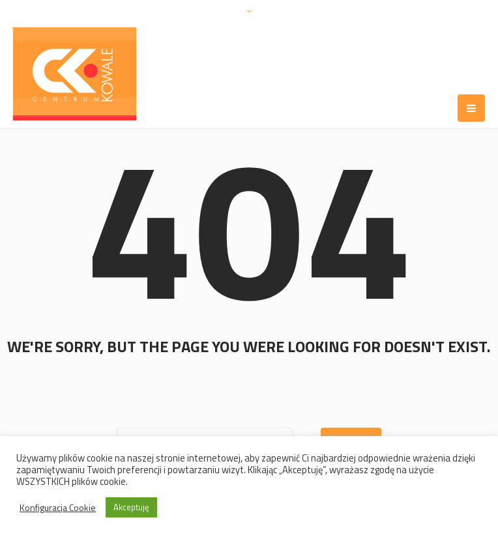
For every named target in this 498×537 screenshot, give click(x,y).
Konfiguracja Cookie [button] (58, 507)
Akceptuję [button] (131, 507)
